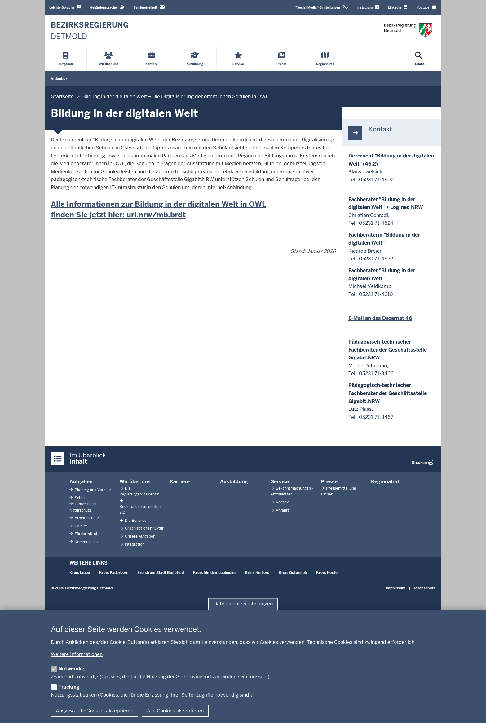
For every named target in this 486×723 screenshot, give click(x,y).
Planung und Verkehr (92, 489)
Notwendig (71, 668)
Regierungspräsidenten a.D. (140, 509)
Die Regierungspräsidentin (139, 491)
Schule (80, 497)
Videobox (59, 78)
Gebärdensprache (107, 7)
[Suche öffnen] (420, 59)
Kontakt (282, 502)
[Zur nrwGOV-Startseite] (90, 30)
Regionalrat (385, 481)
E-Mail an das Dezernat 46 (380, 318)
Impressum (395, 588)
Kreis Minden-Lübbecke (214, 572)
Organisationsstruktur (144, 528)
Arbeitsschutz (86, 518)
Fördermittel (85, 533)
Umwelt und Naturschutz (82, 507)
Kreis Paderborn (113, 572)
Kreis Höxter (327, 572)
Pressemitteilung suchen (338, 491)
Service (280, 481)
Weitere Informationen (77, 654)
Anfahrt (282, 510)
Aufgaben (81, 481)
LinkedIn (397, 7)
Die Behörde (135, 520)
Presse (329, 481)
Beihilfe (81, 526)
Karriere (180, 481)
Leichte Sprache (65, 7)
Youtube (427, 7)
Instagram (368, 7)
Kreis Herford (257, 572)
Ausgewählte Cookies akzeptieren (94, 710)
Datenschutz (424, 588)
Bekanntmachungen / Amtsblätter (292, 491)
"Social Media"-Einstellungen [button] (321, 7)
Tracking (69, 687)
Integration (134, 544)
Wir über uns (135, 481)
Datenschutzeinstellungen (243, 604)
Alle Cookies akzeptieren (175, 710)
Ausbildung (234, 481)
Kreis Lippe (79, 572)
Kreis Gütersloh (293, 572)
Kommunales (86, 541)
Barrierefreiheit (149, 7)
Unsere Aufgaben (139, 536)
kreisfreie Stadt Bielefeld (161, 572)
